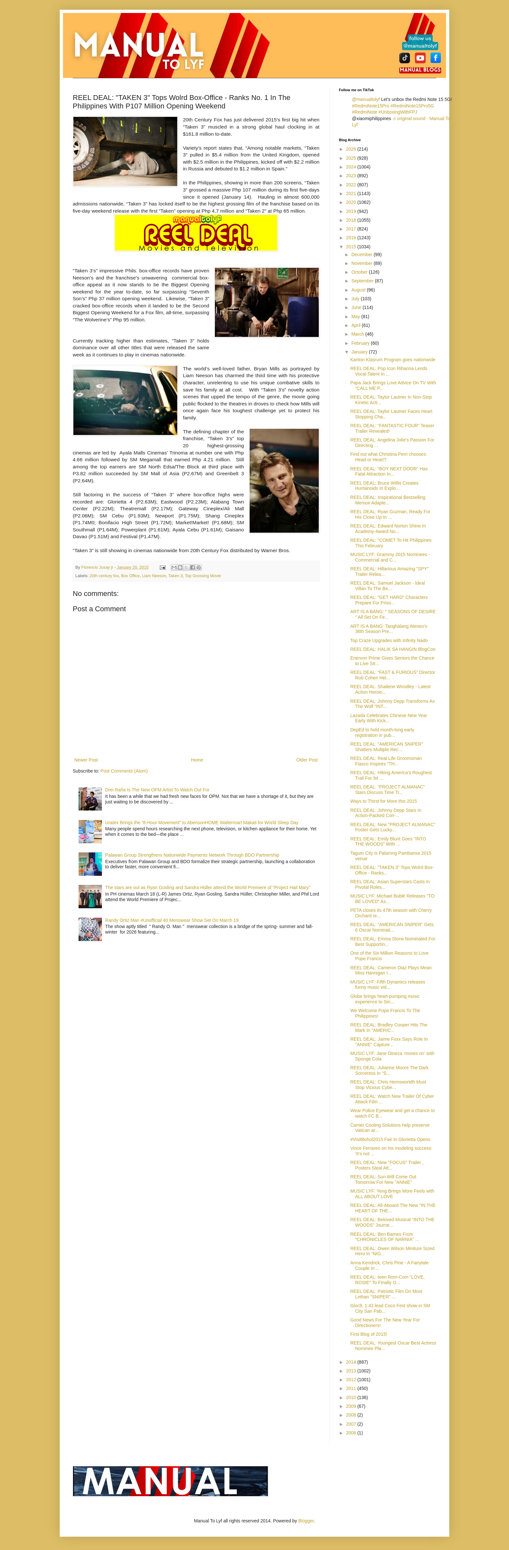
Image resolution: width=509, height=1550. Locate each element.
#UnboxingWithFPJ (398, 112)
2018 (351, 220)
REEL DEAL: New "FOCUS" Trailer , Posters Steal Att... (387, 1165)
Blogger (306, 1520)
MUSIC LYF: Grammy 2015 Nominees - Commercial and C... (390, 557)
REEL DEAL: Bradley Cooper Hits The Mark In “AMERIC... (388, 1027)
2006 (351, 1432)
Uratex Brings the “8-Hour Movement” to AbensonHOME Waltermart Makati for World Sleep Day (201, 822)
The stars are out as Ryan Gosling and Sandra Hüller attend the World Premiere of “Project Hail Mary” (207, 887)
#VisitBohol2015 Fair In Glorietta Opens (390, 1139)
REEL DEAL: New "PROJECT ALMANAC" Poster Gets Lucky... (392, 827)
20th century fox (104, 576)
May (356, 316)
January (360, 351)
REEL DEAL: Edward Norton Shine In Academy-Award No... (388, 528)
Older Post (307, 760)
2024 (351, 166)
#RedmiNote (364, 112)
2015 (351, 246)
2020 (351, 202)
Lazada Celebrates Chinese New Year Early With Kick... (388, 718)
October (360, 272)
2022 (351, 184)
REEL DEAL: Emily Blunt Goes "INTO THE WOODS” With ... (388, 841)
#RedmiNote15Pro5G (412, 105)
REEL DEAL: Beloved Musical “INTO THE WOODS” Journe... (392, 1222)
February (361, 343)
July (356, 298)
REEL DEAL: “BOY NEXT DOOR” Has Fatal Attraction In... (389, 471)
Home (197, 760)
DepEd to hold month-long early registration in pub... (382, 732)
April (356, 325)
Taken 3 (175, 576)
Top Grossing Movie (203, 576)
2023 (351, 175)
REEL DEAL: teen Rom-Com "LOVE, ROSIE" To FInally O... (387, 1279)
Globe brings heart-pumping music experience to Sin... (385, 999)
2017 (351, 228)
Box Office (130, 576)
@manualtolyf (366, 99)
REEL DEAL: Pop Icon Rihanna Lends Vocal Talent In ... (389, 371)
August (358, 289)
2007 (351, 1424)
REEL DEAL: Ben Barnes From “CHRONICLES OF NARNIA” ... (384, 1237)
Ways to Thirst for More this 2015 (383, 801)
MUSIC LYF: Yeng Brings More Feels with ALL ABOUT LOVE (392, 1193)
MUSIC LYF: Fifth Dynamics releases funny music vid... (387, 984)
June (356, 307)
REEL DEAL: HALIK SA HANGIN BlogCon (392, 649)
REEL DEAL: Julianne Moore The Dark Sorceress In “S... (389, 1070)
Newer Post (86, 760)
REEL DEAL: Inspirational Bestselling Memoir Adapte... (387, 500)
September (363, 280)
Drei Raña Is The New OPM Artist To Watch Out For (157, 789)
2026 (351, 149)
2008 (351, 1415)
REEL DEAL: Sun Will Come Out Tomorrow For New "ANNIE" (383, 1179)
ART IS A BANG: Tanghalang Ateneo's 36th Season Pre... (388, 629)
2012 (351, 1379)
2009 (351, 1406)
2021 (351, 193)
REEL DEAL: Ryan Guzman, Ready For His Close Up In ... (390, 514)
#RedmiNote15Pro (370, 105)
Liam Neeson (154, 576)
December (362, 254)
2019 (351, 211)
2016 (351, 237)
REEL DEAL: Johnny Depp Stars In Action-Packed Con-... (385, 813)
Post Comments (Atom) (124, 771)
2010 (351, 1397)
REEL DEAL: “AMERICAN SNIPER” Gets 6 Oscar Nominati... (392, 927)
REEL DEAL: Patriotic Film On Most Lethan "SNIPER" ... (386, 1294)
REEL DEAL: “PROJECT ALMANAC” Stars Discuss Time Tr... (387, 789)
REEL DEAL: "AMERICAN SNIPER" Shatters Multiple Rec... (386, 746)
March (358, 334)
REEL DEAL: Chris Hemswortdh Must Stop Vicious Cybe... (388, 1084)
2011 (351, 1388)
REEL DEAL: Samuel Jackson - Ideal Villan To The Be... (387, 585)
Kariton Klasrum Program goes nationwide (392, 359)
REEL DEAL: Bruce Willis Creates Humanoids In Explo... (384, 485)
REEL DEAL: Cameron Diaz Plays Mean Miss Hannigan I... (391, 970)
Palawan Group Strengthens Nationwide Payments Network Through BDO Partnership (192, 855)
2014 (351, 1362)
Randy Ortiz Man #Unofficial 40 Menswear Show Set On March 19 (172, 920)
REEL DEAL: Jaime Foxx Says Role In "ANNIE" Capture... (389, 1041)
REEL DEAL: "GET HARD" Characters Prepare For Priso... (389, 600)
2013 (351, 1370)
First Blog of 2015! (368, 1334)
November (362, 263)
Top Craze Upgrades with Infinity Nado (389, 640)
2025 (351, 158)
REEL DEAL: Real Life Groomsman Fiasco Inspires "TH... (386, 761)
